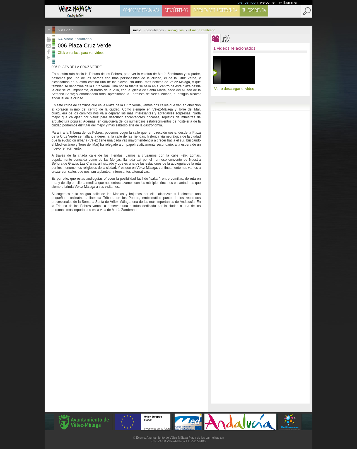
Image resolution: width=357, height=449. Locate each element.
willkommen (288, 2)
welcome (268, 2)
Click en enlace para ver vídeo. (81, 53)
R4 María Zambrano (75, 39)
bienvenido (247, 2)
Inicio (137, 30)
